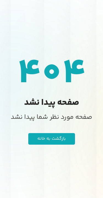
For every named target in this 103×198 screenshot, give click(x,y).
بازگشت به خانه (51, 138)
